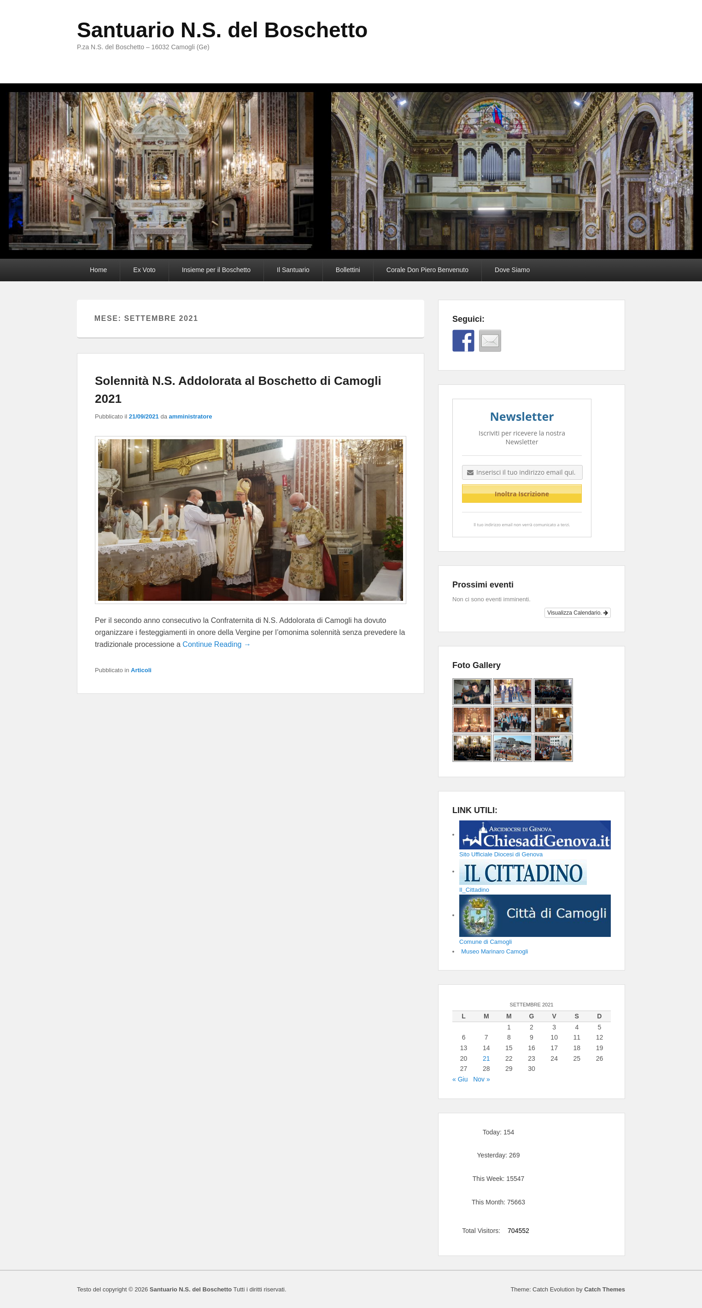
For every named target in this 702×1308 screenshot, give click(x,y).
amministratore (190, 416)
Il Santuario (293, 269)
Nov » (481, 1079)
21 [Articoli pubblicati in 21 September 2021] (486, 1058)
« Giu (460, 1079)
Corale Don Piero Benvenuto (427, 269)
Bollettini (348, 269)
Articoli (141, 670)
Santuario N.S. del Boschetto (222, 30)
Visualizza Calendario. (577, 613)
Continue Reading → (216, 644)
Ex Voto (144, 269)
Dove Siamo (512, 269)
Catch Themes (604, 1289)
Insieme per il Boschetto (216, 269)
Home (98, 269)
